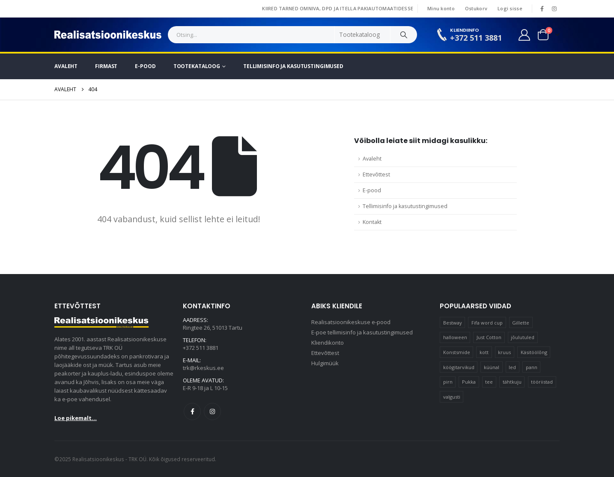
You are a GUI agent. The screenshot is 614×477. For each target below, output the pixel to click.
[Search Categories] (362, 34)
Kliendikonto (327, 343)
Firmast (106, 66)
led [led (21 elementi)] (512, 367)
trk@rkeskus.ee (203, 368)
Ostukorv (476, 8)
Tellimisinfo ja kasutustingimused (293, 66)
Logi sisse (510, 8)
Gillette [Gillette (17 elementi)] (520, 322)
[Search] (403, 34)
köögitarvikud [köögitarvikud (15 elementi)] (458, 367)
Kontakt (372, 222)
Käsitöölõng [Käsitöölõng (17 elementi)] (534, 352)
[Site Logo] (107, 34)
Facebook (192, 411)
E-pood (145, 66)
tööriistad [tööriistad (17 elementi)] (542, 382)
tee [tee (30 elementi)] (489, 382)
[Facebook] (542, 8)
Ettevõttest (376, 174)
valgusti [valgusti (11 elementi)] (451, 397)
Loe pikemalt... (75, 418)
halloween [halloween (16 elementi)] (455, 337)
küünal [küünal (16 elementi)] (491, 367)
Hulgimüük (325, 363)
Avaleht (65, 66)
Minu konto (441, 8)
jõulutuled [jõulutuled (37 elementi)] (522, 337)
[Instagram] (554, 8)
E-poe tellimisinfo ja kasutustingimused (362, 333)
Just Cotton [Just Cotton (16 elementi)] (489, 337)
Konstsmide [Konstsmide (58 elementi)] (456, 352)
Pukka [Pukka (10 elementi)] (469, 382)
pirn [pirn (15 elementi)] (448, 382)
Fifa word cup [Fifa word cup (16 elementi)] (487, 322)
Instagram (212, 411)
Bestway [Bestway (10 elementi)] (452, 322)
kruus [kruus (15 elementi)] (504, 352)
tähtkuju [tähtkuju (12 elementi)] (512, 382)
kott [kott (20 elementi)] (484, 352)
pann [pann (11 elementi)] (531, 367)
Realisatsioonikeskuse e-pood (350, 322)
